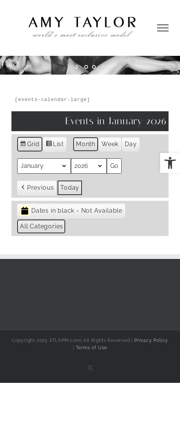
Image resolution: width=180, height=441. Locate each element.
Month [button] (85, 144)
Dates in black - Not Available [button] (71, 210)
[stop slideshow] (102, 67)
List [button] (54, 145)
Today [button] (69, 187)
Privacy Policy (151, 340)
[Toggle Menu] (163, 27)
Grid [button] (29, 145)
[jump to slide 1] (86, 67)
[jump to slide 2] (94, 67)
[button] (170, 163)
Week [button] (110, 144)
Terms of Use (92, 347)
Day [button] (131, 144)
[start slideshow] (77, 67)
